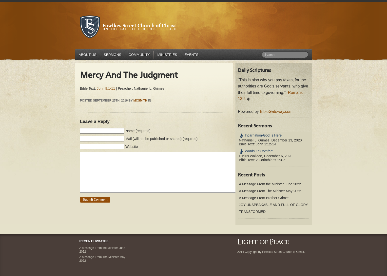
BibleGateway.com (276, 111)
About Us (87, 55)
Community (139, 55)
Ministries (167, 55)
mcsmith (140, 100)
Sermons (112, 55)
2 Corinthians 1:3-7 (270, 160)
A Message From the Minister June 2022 (270, 184)
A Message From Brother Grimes (264, 198)
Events (191, 55)
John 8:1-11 (106, 88)
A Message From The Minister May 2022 (270, 191)
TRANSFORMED (252, 212)
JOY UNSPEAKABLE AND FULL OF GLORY (273, 205)
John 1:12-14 (266, 144)
